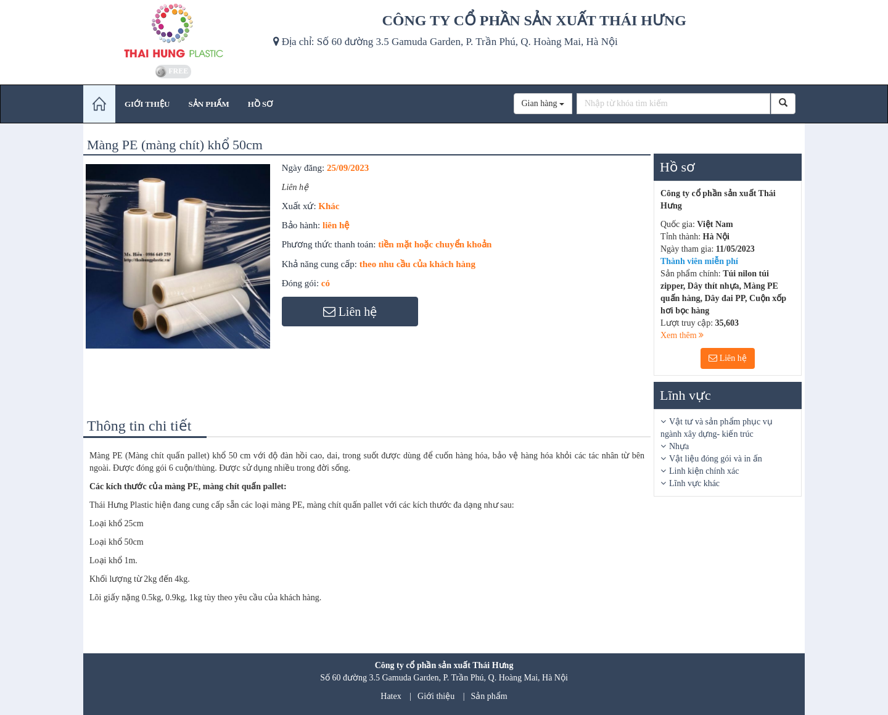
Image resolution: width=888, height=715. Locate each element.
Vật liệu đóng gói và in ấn (715, 458)
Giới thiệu (435, 696)
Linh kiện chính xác (704, 471)
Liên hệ (728, 358)
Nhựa (679, 446)
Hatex (390, 696)
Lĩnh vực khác (694, 483)
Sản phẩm (489, 696)
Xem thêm (682, 335)
